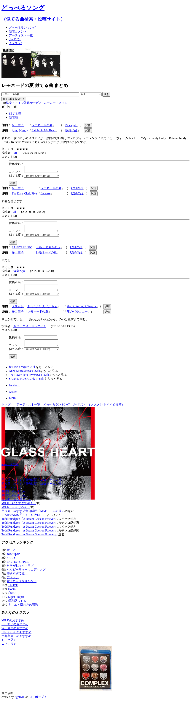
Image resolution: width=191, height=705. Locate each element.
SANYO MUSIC (22, 249)
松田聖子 (18, 125)
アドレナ (13, 581)
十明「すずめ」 (11, 492)
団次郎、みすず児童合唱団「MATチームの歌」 (32, 484)
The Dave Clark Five (24, 194)
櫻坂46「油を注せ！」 (16, 503)
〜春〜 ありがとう (48, 249)
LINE (12, 402)
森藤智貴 (19, 273)
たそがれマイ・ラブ (20, 570)
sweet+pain (13, 558)
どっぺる (22, 27)
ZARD (11, 562)
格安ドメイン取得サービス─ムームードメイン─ (38, 102)
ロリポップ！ (38, 701)
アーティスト (21, 35)
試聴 (87, 125)
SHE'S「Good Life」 (14, 495)
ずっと (11, 554)
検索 (106, 94)
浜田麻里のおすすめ (14, 632)
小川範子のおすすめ (14, 628)
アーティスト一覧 (28, 409)
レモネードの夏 (42, 125)
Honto (11, 593)
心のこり (14, 597)
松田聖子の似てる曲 (22, 371)
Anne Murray (20, 130)
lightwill (20, 701)
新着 (18, 31)
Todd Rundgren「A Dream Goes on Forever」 (29, 523)
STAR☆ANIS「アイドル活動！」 (23, 519)
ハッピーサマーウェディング (26, 574)
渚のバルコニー (77, 314)
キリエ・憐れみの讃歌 (23, 609)
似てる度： (16, 176)
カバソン (15, 39)
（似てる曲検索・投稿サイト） (33, 19)
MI (15, 152)
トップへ (7, 409)
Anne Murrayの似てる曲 (24, 375)
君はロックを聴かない (21, 585)
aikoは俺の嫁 (10, 468)
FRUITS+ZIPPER (18, 566)
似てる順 (15, 113)
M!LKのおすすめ (12, 624)
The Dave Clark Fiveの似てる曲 (29, 379)
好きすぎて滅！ (17, 577)
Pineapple (71, 125)
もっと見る (8, 644)
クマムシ (18, 309)
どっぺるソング (22, 7)
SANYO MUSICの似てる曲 (26, 383)
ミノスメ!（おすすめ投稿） (106, 409)
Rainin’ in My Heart (44, 130)
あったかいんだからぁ (42, 309)
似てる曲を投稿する (14, 98)
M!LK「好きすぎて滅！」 (18, 507)
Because (45, 194)
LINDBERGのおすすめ (16, 636)
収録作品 (71, 130)
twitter (13, 396)
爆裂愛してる (17, 605)
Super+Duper (16, 601)
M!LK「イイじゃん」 (15, 511)
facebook (14, 389)
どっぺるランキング (56, 409)
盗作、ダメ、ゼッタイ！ (29, 329)
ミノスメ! (15, 43)
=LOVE (13, 589)
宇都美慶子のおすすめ (16, 640)
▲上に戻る (8, 648)
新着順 (13, 117)
